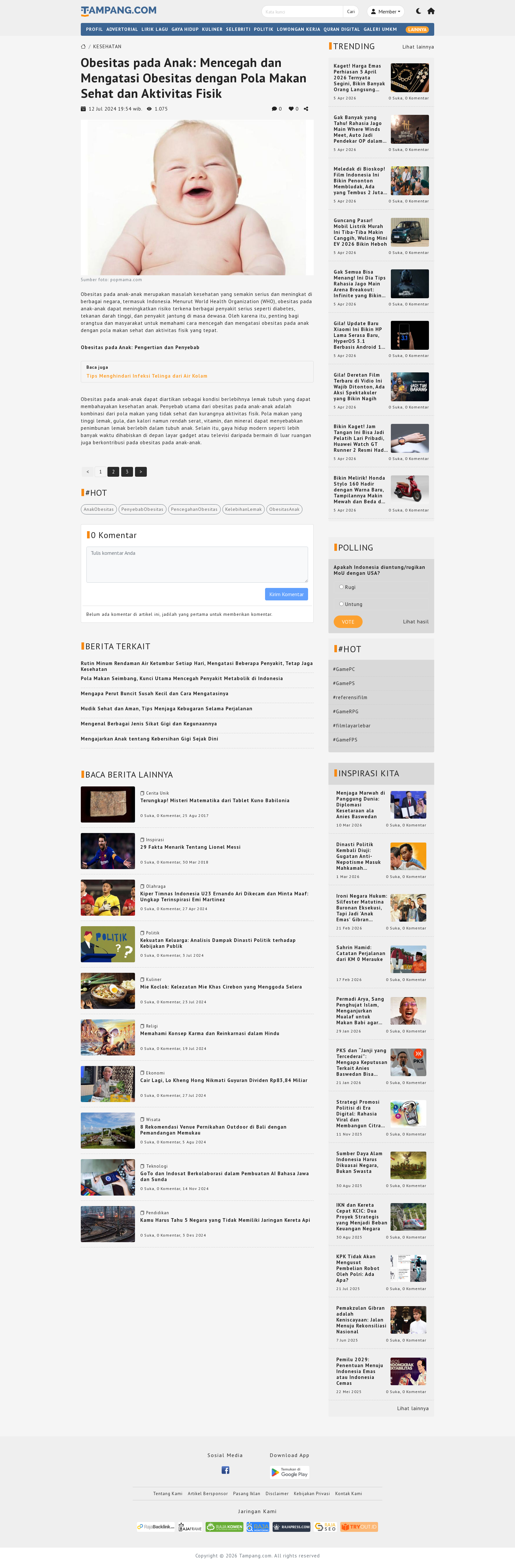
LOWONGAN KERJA (298, 29)
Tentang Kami (168, 1493)
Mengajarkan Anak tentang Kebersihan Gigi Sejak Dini (149, 739)
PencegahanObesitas (194, 509)
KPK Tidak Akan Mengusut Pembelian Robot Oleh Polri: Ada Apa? (358, 1268)
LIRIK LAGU (155, 29)
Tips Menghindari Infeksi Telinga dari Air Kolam (147, 376)
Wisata (153, 1119)
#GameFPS (345, 740)
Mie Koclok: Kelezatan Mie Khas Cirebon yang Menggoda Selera (221, 987)
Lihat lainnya (418, 47)
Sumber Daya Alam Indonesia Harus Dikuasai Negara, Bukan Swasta (359, 1162)
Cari (351, 11)
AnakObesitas (99, 509)
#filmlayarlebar (352, 725)
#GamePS (344, 683)
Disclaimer (277, 1493)
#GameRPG (346, 711)
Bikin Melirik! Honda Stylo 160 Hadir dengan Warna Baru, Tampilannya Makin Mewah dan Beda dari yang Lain (361, 490)
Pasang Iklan (246, 1493)
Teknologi (157, 1166)
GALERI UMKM (380, 29)
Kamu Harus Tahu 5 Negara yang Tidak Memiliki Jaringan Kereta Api (225, 1220)
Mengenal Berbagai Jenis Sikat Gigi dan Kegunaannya (149, 723)
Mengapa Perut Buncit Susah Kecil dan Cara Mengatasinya (155, 693)
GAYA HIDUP (185, 29)
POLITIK (264, 29)
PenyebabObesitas (143, 509)
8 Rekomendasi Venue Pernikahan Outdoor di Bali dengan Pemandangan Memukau (213, 1130)
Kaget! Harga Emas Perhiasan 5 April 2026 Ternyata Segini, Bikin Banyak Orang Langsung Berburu (359, 78)
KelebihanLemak (243, 509)
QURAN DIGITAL (342, 29)
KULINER (212, 29)
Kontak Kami (348, 1493)
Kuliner (154, 979)
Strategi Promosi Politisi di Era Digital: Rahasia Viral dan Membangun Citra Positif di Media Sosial (358, 1114)
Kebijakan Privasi (312, 1493)
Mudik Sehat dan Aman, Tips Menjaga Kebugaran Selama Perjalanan (167, 708)
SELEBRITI (238, 29)
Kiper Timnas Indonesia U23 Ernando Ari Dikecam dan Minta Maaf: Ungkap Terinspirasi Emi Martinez (224, 896)
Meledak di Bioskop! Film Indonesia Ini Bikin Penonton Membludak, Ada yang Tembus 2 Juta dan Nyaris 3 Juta (359, 181)
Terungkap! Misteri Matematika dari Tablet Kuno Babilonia (215, 800)
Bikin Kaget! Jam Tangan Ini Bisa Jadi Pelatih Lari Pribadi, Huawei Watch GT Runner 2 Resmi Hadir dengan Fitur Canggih (361, 438)
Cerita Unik (157, 793)
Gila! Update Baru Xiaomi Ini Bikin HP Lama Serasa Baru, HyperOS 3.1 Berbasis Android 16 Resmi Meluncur (359, 335)
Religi (152, 1026)
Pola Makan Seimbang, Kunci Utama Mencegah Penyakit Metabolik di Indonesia (182, 678)
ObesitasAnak (284, 509)
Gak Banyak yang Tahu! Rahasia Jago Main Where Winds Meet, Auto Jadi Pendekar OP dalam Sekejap (358, 129)
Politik (153, 933)
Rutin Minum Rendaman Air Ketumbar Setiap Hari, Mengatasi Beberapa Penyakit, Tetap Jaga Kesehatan (197, 666)
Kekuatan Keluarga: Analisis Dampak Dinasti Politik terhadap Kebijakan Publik (218, 943)
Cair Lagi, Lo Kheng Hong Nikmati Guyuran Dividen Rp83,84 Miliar (223, 1080)
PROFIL (94, 29)
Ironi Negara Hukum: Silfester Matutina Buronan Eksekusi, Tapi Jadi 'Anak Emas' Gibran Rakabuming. (362, 908)
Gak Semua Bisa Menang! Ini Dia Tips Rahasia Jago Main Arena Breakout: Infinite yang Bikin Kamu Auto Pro (360, 284)
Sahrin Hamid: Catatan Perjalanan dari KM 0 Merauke (361, 953)
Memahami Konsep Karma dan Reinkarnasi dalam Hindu (210, 1033)
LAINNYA (417, 29)
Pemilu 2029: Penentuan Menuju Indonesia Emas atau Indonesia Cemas (359, 1371)
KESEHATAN (107, 46)
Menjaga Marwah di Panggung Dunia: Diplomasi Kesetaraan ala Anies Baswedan (360, 805)
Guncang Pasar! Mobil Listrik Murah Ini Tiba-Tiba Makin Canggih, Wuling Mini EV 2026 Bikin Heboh (361, 232)
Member (383, 11)
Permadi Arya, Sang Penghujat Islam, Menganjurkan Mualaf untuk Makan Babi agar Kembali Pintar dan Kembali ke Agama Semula (360, 1011)
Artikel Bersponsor (208, 1493)
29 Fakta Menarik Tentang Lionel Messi (190, 847)
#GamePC (344, 669)
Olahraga (156, 886)
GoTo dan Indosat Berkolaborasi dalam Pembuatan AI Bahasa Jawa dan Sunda (224, 1176)
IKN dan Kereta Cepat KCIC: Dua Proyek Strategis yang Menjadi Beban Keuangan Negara (362, 1217)
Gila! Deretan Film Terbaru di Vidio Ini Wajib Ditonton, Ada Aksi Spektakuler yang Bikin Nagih (359, 387)
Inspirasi (155, 840)
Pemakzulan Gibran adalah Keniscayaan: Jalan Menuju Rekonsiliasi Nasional (361, 1320)
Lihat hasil (416, 621)
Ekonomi (155, 1073)
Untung (351, 604)
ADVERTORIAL (122, 29)
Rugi (347, 587)
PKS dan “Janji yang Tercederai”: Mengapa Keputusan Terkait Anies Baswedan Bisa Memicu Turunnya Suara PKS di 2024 (362, 1062)
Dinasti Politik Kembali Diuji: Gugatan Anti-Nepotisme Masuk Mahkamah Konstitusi (358, 856)
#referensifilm (350, 697)
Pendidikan (157, 1213)
